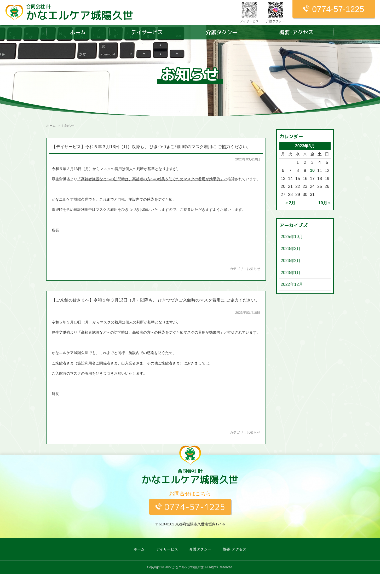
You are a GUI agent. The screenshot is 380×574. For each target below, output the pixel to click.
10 (312, 170)
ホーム (78, 32)
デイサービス (147, 32)
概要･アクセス (296, 32)
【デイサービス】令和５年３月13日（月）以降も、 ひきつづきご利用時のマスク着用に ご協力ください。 (151, 146)
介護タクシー (221, 32)
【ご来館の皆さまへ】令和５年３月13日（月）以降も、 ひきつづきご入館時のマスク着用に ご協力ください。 (156, 300)
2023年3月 (291, 248)
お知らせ (253, 269)
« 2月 (290, 203)
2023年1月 (291, 272)
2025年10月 (292, 236)
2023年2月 (291, 260)
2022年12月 (292, 284)
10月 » (324, 203)
